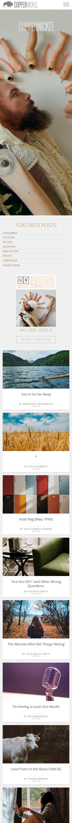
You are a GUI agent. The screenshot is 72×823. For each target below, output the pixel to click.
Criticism (9, 237)
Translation (11, 265)
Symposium (10, 260)
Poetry (7, 255)
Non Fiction (10, 251)
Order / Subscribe (36, 339)
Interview (9, 246)
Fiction (7, 242)
